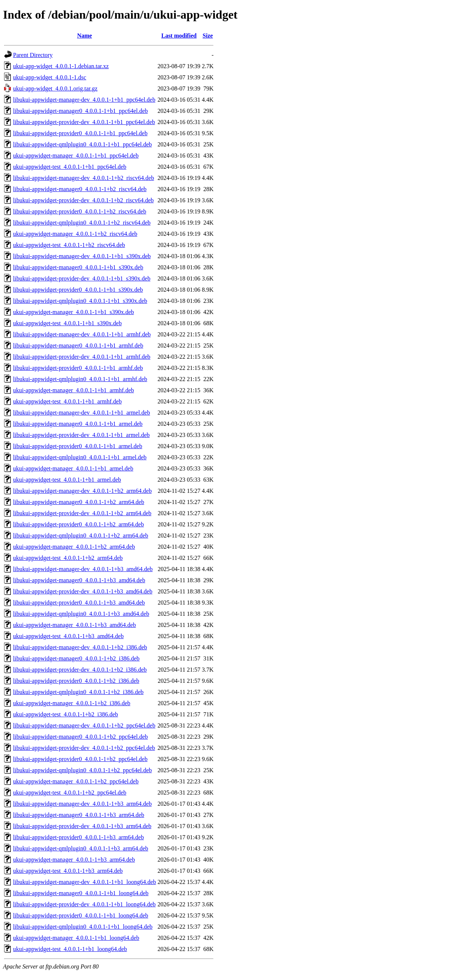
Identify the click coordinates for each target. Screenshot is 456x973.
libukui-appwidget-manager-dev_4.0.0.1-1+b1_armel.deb (81, 412)
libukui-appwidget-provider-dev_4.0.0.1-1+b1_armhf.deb (82, 357)
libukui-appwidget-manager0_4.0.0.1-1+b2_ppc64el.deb (80, 736)
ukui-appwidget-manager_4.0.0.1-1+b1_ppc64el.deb (76, 155)
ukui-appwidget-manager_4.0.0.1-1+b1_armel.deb (73, 468)
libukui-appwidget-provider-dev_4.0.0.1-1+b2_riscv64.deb (83, 200)
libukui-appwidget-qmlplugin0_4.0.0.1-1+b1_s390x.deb (80, 301)
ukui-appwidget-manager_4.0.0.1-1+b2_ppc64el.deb (76, 781)
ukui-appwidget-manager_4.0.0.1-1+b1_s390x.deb (73, 312)
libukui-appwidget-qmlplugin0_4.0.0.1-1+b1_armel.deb (79, 457)
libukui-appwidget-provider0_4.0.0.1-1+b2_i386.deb (76, 681)
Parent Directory (33, 55)
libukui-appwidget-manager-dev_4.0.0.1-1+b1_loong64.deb (84, 882)
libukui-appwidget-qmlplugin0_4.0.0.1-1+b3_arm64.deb (80, 848)
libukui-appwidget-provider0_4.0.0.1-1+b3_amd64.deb (79, 602)
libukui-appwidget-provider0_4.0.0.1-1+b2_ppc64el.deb (80, 759)
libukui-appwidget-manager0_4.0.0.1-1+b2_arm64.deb (78, 502)
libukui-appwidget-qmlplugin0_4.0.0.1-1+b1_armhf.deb (80, 379)
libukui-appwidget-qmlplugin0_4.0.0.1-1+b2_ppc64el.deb (82, 770)
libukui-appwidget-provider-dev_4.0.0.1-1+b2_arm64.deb (82, 513)
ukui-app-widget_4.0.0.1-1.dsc (49, 77)
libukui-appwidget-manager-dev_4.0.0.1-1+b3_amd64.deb (83, 569)
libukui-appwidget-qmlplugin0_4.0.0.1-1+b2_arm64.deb (80, 535)
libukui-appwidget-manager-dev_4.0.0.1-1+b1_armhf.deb (82, 334)
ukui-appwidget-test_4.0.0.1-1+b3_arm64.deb (68, 871)
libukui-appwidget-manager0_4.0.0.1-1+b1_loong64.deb (81, 893)
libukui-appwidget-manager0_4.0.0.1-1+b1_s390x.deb (78, 267)
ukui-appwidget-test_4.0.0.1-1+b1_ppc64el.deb (69, 167)
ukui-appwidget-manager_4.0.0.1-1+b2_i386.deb (71, 703)
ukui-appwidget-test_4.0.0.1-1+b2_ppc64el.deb (69, 792)
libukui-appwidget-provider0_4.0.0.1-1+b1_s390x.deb (78, 289)
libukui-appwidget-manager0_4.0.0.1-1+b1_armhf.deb (78, 345)
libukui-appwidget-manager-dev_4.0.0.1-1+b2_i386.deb (80, 647)
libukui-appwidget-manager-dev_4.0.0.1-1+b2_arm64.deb (82, 491)
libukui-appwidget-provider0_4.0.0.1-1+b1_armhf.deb (78, 368)
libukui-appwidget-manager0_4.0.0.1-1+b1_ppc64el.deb (80, 111)
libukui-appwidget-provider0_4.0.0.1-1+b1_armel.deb (77, 446)
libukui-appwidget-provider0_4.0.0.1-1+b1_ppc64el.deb (80, 133)
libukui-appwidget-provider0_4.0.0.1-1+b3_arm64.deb (78, 837)
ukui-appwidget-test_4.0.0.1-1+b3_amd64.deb (68, 636)
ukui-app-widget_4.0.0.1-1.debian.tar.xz (61, 66)
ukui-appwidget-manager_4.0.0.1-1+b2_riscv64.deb (75, 234)
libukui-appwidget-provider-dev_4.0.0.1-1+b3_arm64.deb (82, 826)
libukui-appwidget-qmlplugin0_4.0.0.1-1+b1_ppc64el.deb (82, 144)
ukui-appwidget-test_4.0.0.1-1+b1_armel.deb (67, 479)
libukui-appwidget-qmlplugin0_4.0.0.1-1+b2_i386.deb (78, 692)
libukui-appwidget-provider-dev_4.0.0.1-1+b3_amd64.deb (82, 591)
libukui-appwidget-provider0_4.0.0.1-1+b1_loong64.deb (80, 915)
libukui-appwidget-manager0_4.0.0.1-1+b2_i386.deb (76, 658)
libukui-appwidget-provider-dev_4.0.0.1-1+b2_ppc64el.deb (84, 748)
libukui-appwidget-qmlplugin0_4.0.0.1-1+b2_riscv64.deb (82, 222)
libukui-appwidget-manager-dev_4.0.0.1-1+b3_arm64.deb (82, 804)
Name (84, 35)
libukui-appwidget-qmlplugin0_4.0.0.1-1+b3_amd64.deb (81, 614)
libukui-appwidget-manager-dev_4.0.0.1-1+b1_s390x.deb (82, 256)
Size (208, 35)
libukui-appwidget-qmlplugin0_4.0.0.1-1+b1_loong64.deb (82, 926)
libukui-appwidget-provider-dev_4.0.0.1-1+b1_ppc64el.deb (84, 122)
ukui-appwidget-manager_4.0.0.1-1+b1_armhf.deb (73, 390)
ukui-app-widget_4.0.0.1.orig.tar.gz (55, 88)
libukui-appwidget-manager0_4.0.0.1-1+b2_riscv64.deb (79, 189)
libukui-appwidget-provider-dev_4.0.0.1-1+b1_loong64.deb (84, 904)
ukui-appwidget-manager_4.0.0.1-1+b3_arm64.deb (74, 859)
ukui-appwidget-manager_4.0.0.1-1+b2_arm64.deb (74, 546)
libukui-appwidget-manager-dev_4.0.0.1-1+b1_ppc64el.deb (84, 99)
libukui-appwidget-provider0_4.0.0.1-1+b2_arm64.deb (78, 524)
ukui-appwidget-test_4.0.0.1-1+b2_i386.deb (65, 714)
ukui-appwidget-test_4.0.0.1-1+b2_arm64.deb (68, 558)
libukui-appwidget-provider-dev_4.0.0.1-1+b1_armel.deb (81, 435)
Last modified (179, 35)
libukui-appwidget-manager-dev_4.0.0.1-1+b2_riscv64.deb (83, 178)
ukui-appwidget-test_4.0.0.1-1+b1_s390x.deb (67, 323)
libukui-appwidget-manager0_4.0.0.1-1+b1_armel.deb (78, 424)
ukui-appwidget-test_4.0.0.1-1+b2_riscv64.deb (69, 245)
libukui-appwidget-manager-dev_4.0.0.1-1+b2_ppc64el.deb (84, 725)
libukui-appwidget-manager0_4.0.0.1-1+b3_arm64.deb (78, 815)
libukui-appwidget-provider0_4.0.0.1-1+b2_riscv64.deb (79, 211)
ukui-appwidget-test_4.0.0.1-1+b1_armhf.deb (67, 401)
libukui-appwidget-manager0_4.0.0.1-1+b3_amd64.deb (79, 580)
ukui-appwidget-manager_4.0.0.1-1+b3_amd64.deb (74, 625)
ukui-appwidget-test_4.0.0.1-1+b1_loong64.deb (70, 949)
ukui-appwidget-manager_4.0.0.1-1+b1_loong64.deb (76, 938)
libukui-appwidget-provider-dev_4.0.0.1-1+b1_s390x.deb (82, 278)
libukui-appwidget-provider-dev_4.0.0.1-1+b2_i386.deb (80, 669)
